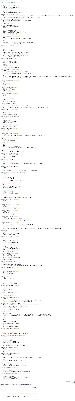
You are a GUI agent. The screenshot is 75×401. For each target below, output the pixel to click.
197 (2, 182)
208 (2, 261)
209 (2, 267)
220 (2, 347)
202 (2, 216)
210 (2, 271)
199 (2, 199)
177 (2, 25)
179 (2, 45)
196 (2, 172)
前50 (13, 384)
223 (2, 367)
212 (2, 285)
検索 (8, 1)
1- (16, 384)
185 (2, 103)
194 (2, 159)
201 (2, 210)
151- (17, 1)
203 (2, 222)
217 (2, 317)
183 (2, 87)
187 (2, 116)
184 (2, 93)
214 (2, 297)
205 (2, 236)
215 (2, 303)
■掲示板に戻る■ (3, 1)
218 (2, 328)
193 (2, 153)
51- (13, 1)
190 (2, 138)
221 (2, 353)
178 (2, 36)
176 (2, 19)
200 (2, 204)
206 (2, 244)
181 (2, 69)
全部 (10, 1)
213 (2, 292)
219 (2, 335)
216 (2, 311)
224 (2, 373)
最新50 (21, 1)
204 (2, 230)
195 (2, 166)
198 (2, 190)
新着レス (29, 384)
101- (15, 1)
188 (2, 128)
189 (2, 133)
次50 (15, 384)
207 (2, 253)
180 (2, 58)
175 (2, 14)
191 (2, 142)
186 (2, 109)
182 (2, 80)
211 (2, 276)
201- (19, 1)
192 (2, 150)
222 (2, 363)
